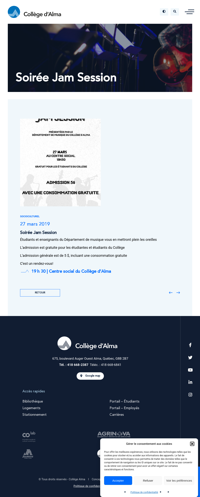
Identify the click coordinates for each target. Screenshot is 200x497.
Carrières (117, 415)
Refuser (148, 480)
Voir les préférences (179, 480)
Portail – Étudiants (124, 401)
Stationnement (34, 415)
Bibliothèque (32, 401)
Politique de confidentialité (144, 492)
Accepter (118, 480)
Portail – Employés (124, 408)
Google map (90, 376)
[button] (192, 444)
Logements (31, 408)
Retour (40, 292)
